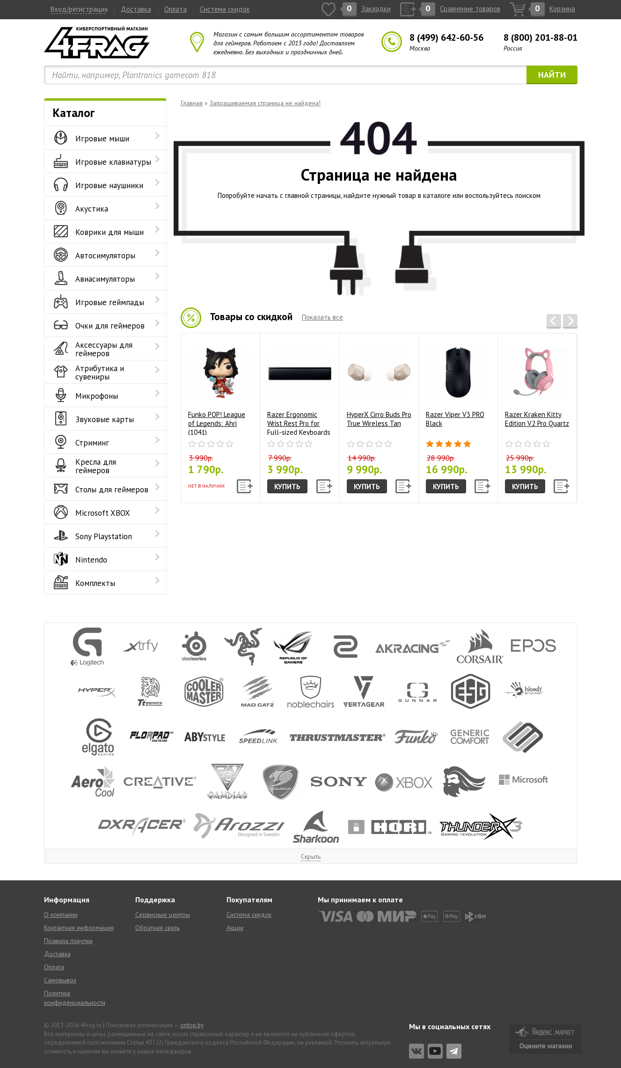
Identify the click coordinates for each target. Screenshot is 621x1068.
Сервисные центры (162, 914)
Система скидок (225, 9)
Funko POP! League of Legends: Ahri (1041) (220, 387)
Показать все (322, 317)
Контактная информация (79, 927)
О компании (61, 914)
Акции (234, 927)
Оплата (175, 9)
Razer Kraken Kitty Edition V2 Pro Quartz (537, 383)
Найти (552, 74)
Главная (192, 103)
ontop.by (192, 1025)
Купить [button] (287, 486)
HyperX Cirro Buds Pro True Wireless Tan (379, 383)
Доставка (136, 9)
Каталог (74, 112)
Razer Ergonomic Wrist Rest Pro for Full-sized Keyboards (299, 387)
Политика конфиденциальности (74, 998)
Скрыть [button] (311, 856)
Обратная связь (157, 927)
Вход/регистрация (79, 9)
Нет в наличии (206, 486)
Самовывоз (60, 980)
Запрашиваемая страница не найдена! (265, 103)
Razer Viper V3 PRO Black (458, 383)
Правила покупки (68, 940)
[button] (554, 321)
